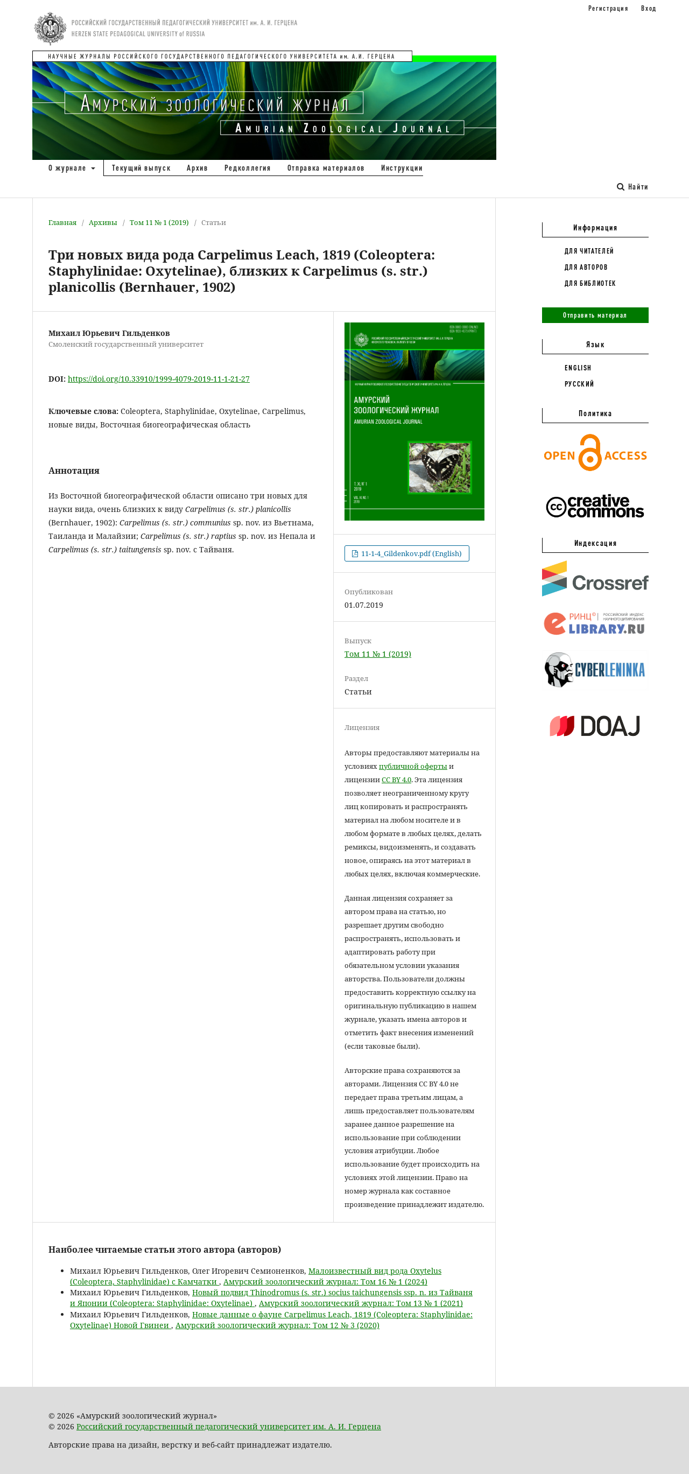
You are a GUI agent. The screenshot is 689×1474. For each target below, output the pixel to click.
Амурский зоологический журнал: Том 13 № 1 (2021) (361, 1303)
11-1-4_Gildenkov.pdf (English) (411, 553)
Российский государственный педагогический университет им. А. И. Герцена (228, 1426)
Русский (580, 384)
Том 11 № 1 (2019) (159, 222)
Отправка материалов (326, 167)
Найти (633, 186)
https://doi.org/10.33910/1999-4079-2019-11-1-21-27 (159, 379)
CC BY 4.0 (396, 779)
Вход (649, 8)
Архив (197, 167)
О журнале (68, 167)
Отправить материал (595, 315)
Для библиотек (590, 283)
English (579, 367)
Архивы (103, 222)
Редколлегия (247, 167)
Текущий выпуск (141, 167)
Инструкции (402, 167)
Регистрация (608, 8)
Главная (62, 222)
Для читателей (589, 251)
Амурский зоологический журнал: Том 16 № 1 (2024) (325, 1281)
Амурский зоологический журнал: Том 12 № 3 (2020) (277, 1325)
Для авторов (586, 267)
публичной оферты (413, 766)
